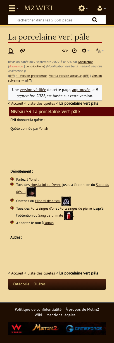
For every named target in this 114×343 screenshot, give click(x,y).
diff (11, 76)
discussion (16, 66)
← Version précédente (31, 76)
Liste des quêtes (41, 103)
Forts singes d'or (42, 208)
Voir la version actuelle (65, 76)
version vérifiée (33, 89)
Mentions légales (60, 314)
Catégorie (21, 283)
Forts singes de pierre (76, 208)
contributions (35, 66)
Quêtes (40, 283)
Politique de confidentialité (38, 309)
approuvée (81, 89)
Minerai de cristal (48, 201)
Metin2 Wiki (38, 8)
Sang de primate (50, 215)
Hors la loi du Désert (45, 184)
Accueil (17, 103)
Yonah (43, 128)
